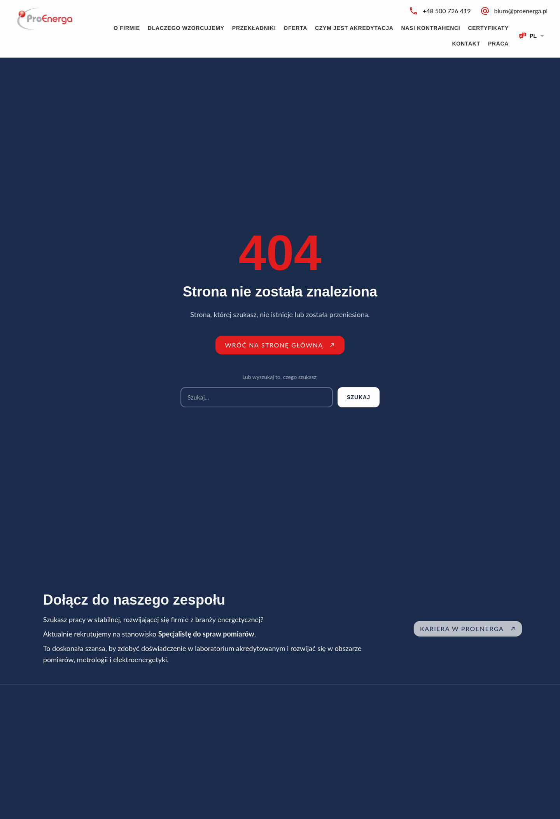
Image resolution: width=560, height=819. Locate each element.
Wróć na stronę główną (280, 345)
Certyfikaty (488, 28)
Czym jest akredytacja (354, 28)
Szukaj (358, 397)
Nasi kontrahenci (430, 28)
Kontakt (466, 43)
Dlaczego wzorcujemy (186, 28)
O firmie (127, 28)
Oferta (295, 28)
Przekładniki (254, 28)
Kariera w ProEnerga (477, 628)
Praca (498, 43)
